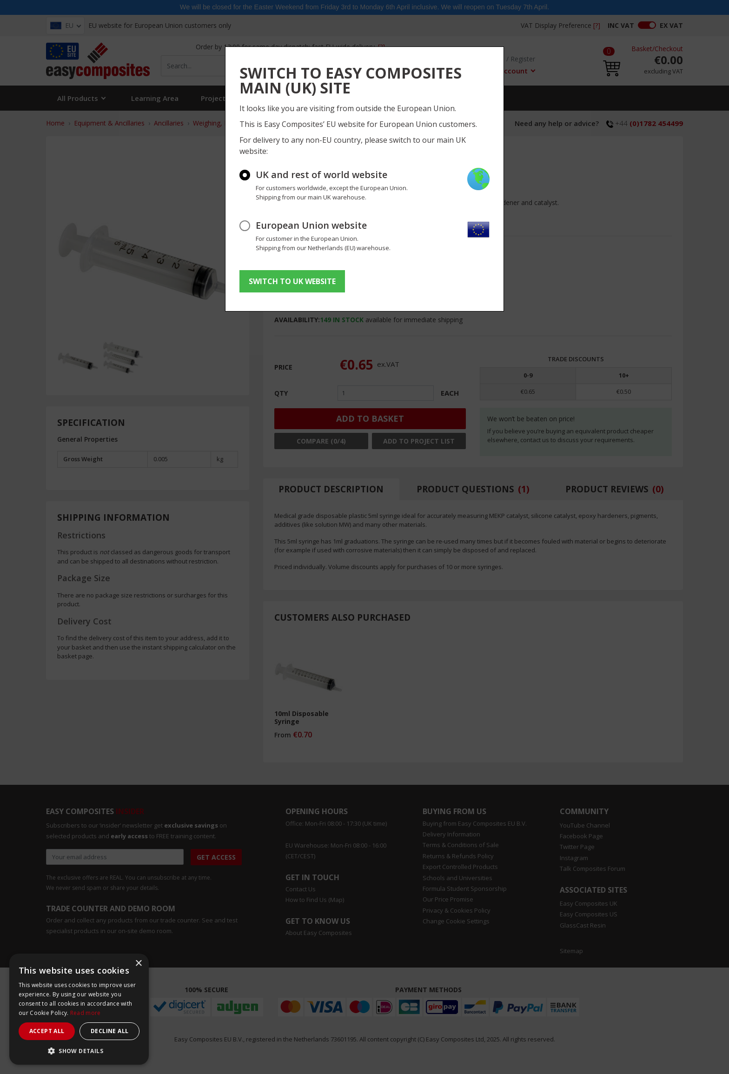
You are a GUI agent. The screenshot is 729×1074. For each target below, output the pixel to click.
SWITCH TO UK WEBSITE (292, 281)
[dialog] (79, 1009)
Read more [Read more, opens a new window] (85, 1013)
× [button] (138, 963)
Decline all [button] (109, 1031)
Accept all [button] (47, 1031)
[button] (79, 1050)
